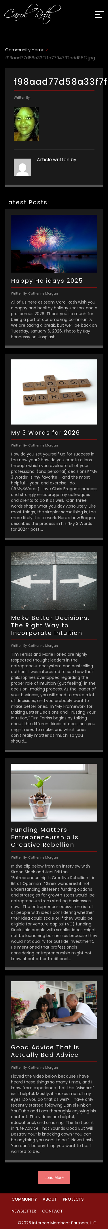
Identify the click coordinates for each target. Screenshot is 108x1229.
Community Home (25, 50)
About (50, 1199)
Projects (73, 1199)
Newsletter (24, 1211)
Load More (54, 1177)
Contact (52, 1211)
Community (24, 1199)
